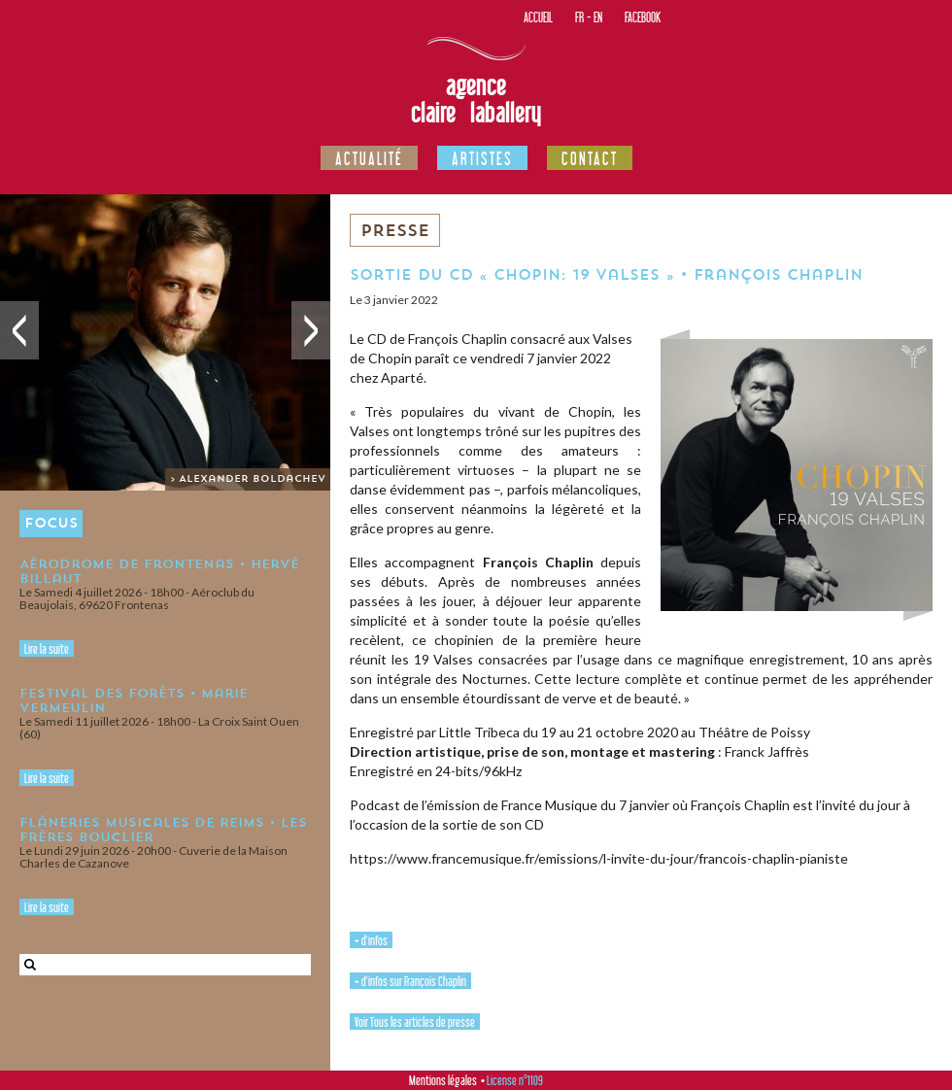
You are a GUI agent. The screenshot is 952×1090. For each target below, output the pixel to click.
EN (598, 17)
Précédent (19, 330)
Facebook (643, 17)
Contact (589, 158)
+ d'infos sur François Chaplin (410, 981)
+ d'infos (371, 940)
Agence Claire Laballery (476, 99)
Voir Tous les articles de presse (415, 1022)
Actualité (369, 158)
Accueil (538, 17)
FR (579, 17)
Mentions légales (443, 1080)
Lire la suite (46, 649)
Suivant (310, 330)
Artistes (482, 158)
